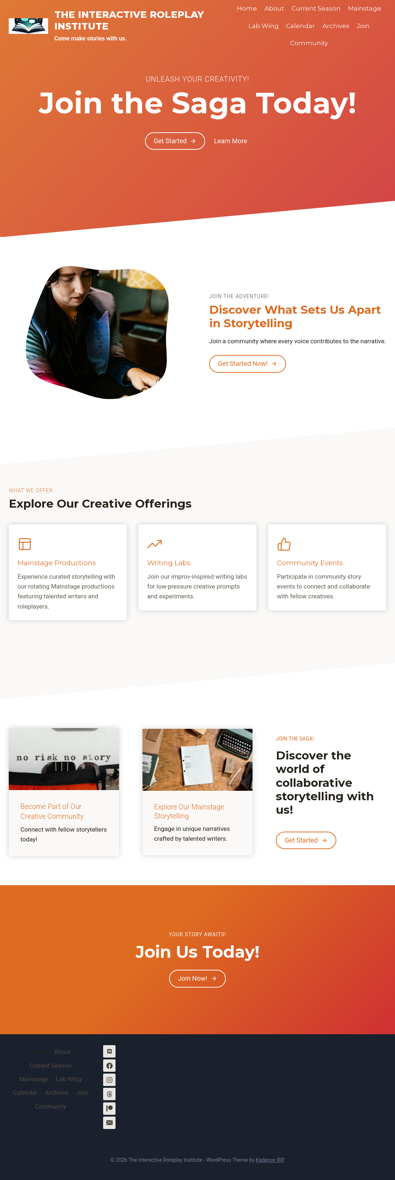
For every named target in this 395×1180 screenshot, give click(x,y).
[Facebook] (109, 1066)
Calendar (300, 26)
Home (247, 8)
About (274, 8)
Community (309, 43)
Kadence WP (270, 1160)
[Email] (109, 1123)
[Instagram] (109, 1080)
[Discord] (109, 1052)
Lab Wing (264, 26)
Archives (335, 26)
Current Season (316, 8)
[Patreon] (109, 1108)
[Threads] (109, 1094)
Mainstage (364, 8)
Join (363, 26)
